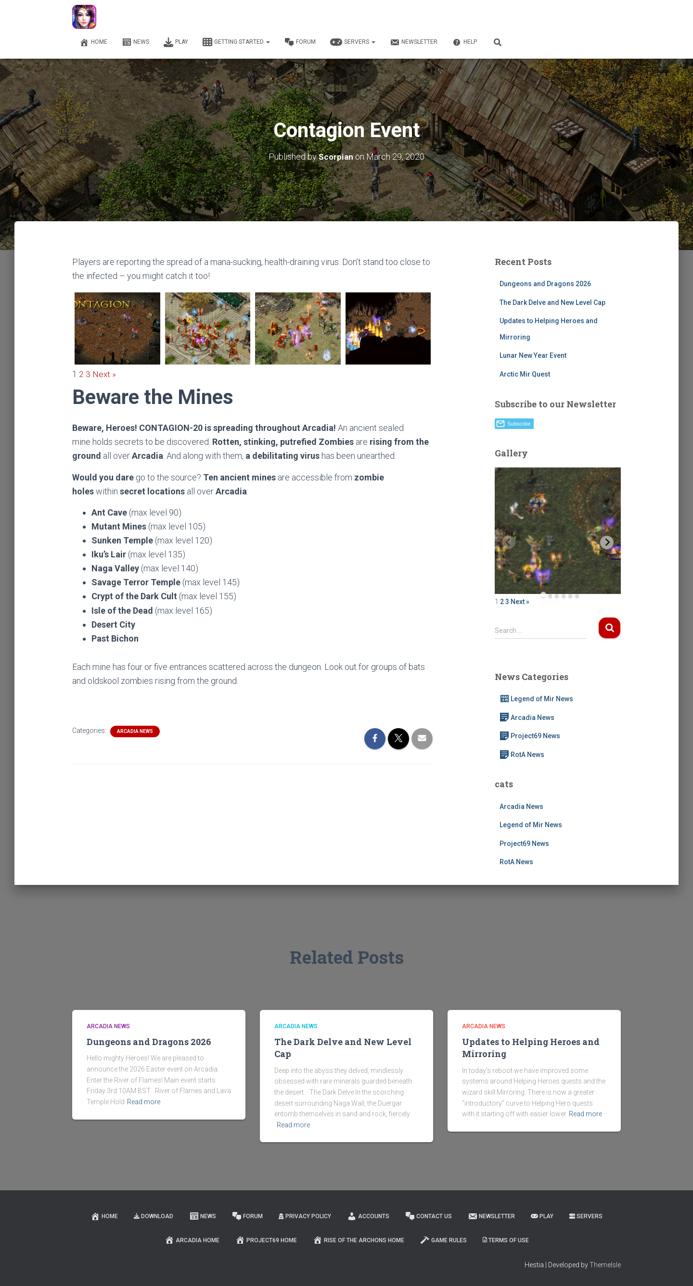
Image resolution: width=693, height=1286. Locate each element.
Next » (104, 374)
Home (93, 42)
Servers (352, 42)
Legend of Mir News (536, 699)
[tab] (543, 594)
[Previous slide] (508, 542)
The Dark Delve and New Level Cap (552, 302)
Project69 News (530, 736)
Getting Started (236, 42)
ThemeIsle (605, 1265)
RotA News (522, 754)
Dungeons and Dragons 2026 (545, 284)
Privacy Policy (305, 1216)
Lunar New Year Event (533, 355)
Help (464, 42)
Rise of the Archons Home (358, 1240)
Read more (143, 1102)
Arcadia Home (192, 1240)
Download (153, 1216)
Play (176, 42)
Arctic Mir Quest (525, 374)
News (135, 42)
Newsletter (413, 42)
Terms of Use (506, 1240)
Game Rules (443, 1240)
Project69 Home (266, 1240)
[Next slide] (607, 542)
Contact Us (428, 1216)
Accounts (368, 1216)
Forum (300, 42)
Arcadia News (135, 731)
